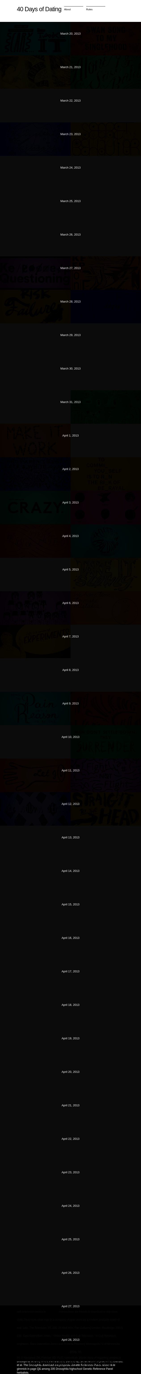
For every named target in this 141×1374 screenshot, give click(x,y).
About (67, 9)
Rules (89, 9)
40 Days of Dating (39, 9)
